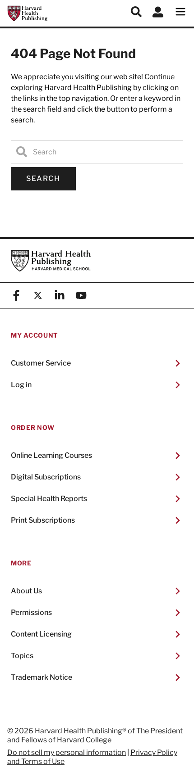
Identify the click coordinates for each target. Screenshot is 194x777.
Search (43, 178)
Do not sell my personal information (66, 752)
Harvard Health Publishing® (80, 731)
